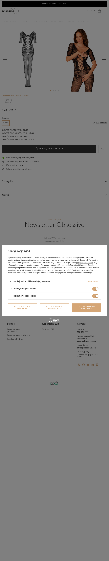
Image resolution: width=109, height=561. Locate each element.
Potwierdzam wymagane (54, 308)
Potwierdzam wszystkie (86, 308)
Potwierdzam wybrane (22, 308)
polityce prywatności (84, 262)
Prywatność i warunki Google (82, 265)
